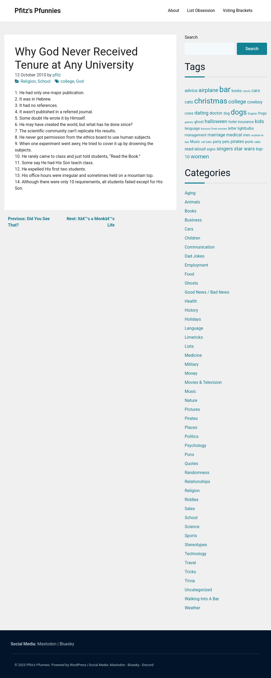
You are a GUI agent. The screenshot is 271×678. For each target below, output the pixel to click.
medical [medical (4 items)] (234, 134)
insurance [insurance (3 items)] (246, 122)
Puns (189, 454)
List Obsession (201, 10)
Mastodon (46, 643)
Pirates (191, 418)
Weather (192, 607)
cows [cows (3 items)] (189, 113)
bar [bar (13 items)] (225, 89)
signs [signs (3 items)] (211, 149)
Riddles (191, 499)
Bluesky (67, 643)
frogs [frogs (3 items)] (262, 113)
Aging (190, 192)
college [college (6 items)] (237, 101)
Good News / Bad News (207, 292)
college (67, 81)
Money (191, 373)
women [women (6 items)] (200, 156)
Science (192, 526)
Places (191, 427)
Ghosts (191, 283)
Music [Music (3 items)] (195, 142)
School (44, 81)
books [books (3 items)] (237, 91)
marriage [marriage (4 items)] (216, 134)
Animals (192, 202)
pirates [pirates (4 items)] (237, 141)
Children (192, 238)
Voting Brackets (237, 10)
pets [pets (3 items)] (225, 142)
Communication (200, 247)
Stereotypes (196, 544)
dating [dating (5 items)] (202, 113)
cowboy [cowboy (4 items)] (255, 102)
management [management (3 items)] (196, 135)
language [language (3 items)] (192, 128)
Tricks (190, 571)
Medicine (193, 355)
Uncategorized (198, 589)
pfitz (57, 74)
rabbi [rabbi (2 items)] (257, 142)
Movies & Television (203, 382)
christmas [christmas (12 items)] (210, 101)
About (173, 10)
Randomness (197, 472)
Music (190, 391)
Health (191, 301)
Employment (196, 265)
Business (193, 220)
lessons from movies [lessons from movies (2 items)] (214, 129)
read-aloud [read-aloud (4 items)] (195, 148)
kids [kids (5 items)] (259, 121)
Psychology (195, 445)
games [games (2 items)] (189, 122)
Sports (191, 535)
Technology (195, 553)
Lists (189, 346)
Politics (192, 436)
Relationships (197, 481)
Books (191, 211)
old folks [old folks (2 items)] (206, 142)
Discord (147, 665)
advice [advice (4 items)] (191, 90)
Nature (191, 400)
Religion (28, 81)
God (80, 81)
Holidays (193, 319)
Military (192, 364)
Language (194, 328)
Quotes (191, 463)
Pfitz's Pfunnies (38, 11)
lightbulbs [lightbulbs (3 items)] (246, 128)
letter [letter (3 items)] (232, 128)
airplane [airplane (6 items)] (208, 90)
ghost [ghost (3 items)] (199, 122)
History (191, 310)
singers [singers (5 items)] (224, 149)
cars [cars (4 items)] (255, 90)
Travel (190, 562)
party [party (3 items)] (217, 142)
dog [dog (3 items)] (226, 113)
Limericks (194, 337)
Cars (189, 229)
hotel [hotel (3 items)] (232, 122)
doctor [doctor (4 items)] (216, 113)
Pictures (192, 409)
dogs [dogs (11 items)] (239, 112)
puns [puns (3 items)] (249, 142)
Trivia (190, 580)
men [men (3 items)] (246, 135)
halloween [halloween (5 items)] (216, 121)
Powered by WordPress (68, 665)
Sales (190, 508)
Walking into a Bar (202, 598)
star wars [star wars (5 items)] (244, 149)
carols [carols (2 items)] (246, 91)
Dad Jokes (195, 256)
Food (189, 274)
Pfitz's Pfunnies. (38, 665)
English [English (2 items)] (252, 113)
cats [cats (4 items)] (189, 102)
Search (191, 37)
